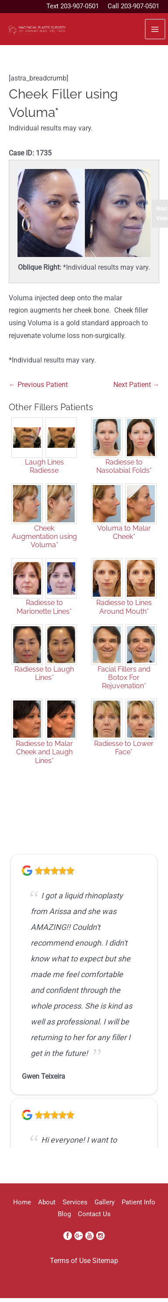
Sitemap (105, 1261)
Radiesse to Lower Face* (124, 747)
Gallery (104, 1202)
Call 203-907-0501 (133, 6)
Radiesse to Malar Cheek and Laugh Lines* (44, 751)
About (47, 1202)
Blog (64, 1214)
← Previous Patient (38, 385)
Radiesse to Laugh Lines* (44, 673)
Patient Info (138, 1202)
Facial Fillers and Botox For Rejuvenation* (124, 677)
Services (75, 1202)
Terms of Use (70, 1261)
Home (22, 1202)
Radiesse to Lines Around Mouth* (124, 606)
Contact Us (94, 1214)
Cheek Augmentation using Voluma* (44, 536)
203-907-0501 (79, 6)
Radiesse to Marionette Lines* (44, 606)
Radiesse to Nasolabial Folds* (124, 466)
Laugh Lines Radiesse (44, 466)
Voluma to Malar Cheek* (124, 532)
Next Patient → (136, 385)
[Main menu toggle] (155, 29)
